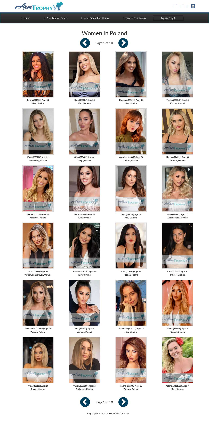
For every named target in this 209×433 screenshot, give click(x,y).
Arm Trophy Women (55, 18)
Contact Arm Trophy (134, 18)
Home (25, 18)
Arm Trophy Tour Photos (95, 18)
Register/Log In (168, 18)
